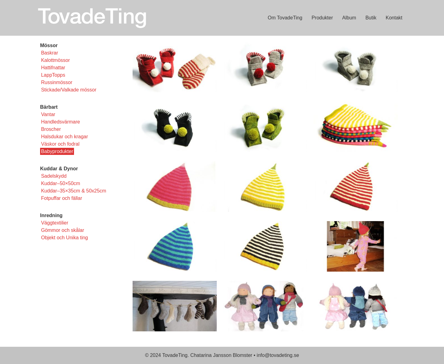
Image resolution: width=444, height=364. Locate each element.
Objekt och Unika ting (64, 237)
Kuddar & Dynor (59, 168)
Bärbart (49, 107)
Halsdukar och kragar (64, 136)
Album (349, 17)
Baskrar (49, 52)
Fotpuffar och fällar (61, 198)
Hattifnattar (53, 67)
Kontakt (394, 17)
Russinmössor (56, 82)
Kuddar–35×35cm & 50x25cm (73, 190)
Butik (370, 17)
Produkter (322, 17)
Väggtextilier (54, 222)
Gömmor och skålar (62, 230)
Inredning (51, 215)
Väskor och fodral (60, 144)
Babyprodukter (57, 151)
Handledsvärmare (60, 121)
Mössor (49, 45)
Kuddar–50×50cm (60, 183)
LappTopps (53, 75)
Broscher (51, 129)
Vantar (48, 114)
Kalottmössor (55, 60)
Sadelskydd (54, 176)
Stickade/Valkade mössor (68, 89)
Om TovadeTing (285, 17)
